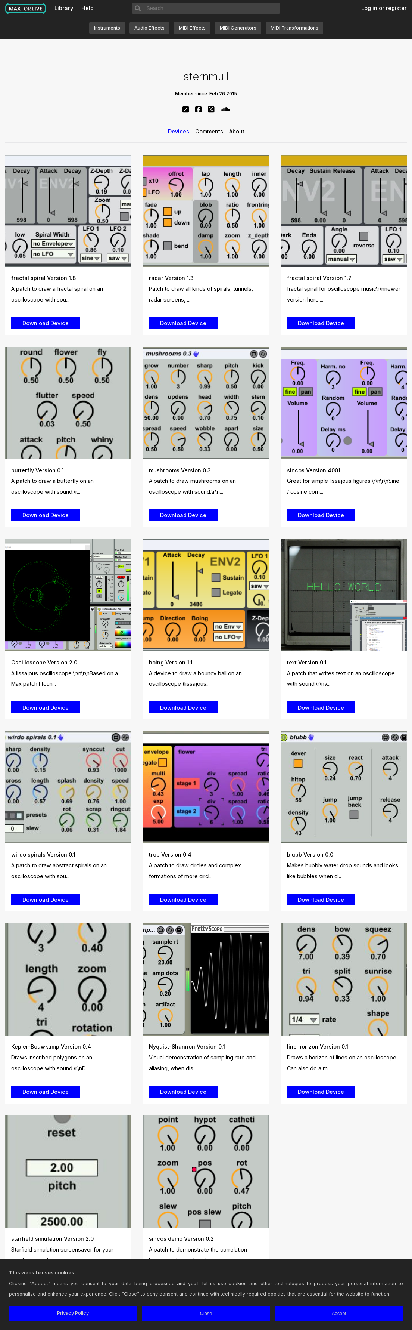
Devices (178, 131)
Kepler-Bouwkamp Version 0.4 (51, 1046)
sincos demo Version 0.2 (181, 1238)
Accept (339, 1313)
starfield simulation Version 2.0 (52, 1238)
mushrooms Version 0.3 (180, 470)
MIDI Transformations (294, 28)
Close (206, 1313)
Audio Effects (149, 28)
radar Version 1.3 (171, 278)
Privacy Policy (73, 1313)
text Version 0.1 (307, 662)
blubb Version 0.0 (310, 854)
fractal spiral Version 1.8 (43, 278)
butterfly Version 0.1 (37, 470)
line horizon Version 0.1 (317, 1046)
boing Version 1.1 (171, 662)
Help (87, 8)
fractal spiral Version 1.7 (319, 278)
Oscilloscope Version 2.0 (44, 662)
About (236, 131)
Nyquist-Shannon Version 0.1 (187, 1046)
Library (63, 8)
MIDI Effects (192, 28)
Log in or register (384, 8)
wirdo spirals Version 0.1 (43, 854)
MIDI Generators (238, 28)
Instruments (107, 28)
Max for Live (25, 8)
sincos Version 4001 (313, 470)
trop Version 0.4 (170, 854)
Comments (209, 131)
